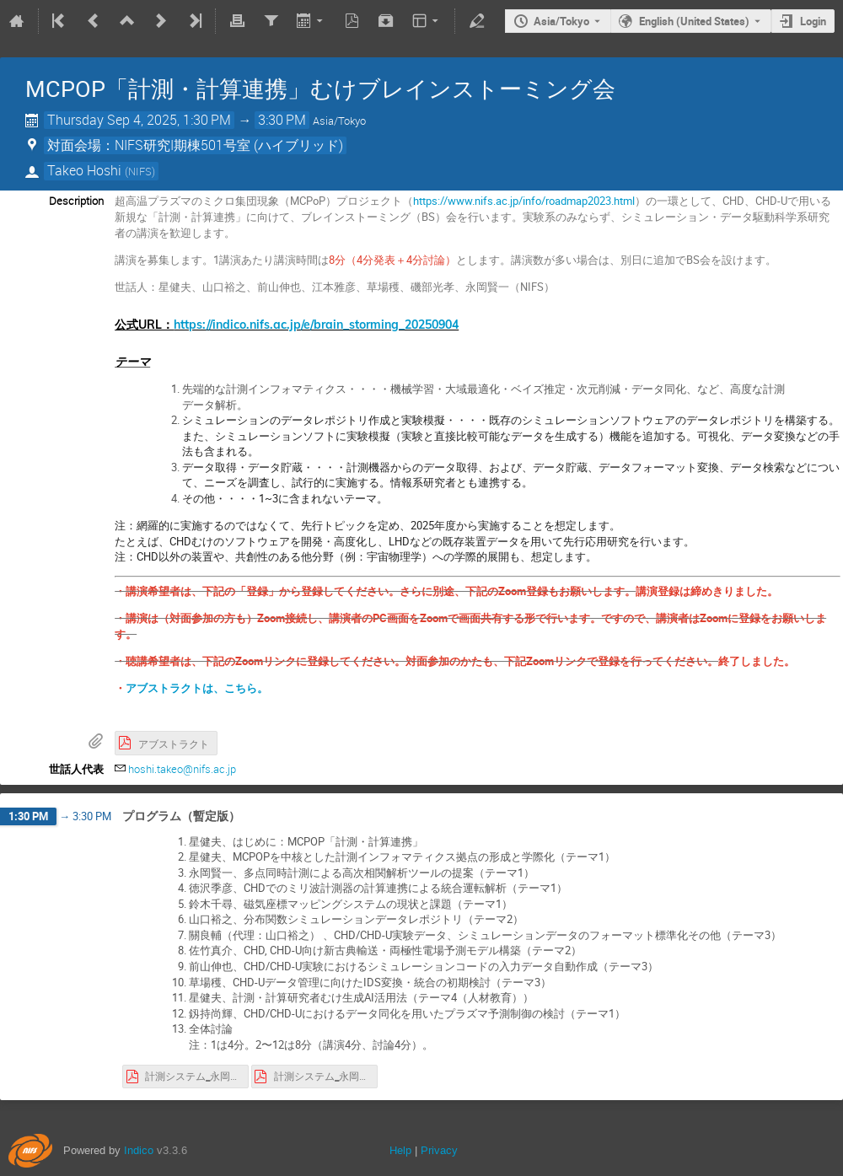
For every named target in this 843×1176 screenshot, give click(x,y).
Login (813, 21)
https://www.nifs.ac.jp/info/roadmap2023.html (524, 200)
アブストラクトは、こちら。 (197, 687)
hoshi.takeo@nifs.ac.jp (182, 768)
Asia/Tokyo (561, 21)
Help (400, 1150)
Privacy (439, 1150)
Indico (138, 1150)
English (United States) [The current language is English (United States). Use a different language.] (694, 21)
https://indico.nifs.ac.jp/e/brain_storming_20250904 (316, 324)
